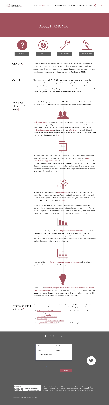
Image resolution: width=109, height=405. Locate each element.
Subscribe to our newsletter (47, 317)
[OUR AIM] (43, 54)
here (59, 135)
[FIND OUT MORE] (86, 54)
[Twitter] (91, 360)
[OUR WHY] (22, 54)
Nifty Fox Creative (29, 397)
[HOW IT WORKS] (64, 54)
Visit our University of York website (49, 311)
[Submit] (66, 370)
